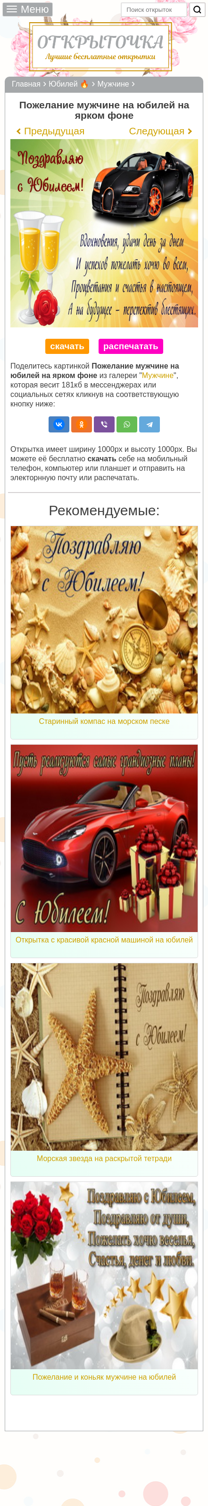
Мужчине (158, 375)
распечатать (130, 346)
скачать (67, 346)
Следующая (156, 130)
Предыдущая (54, 130)
